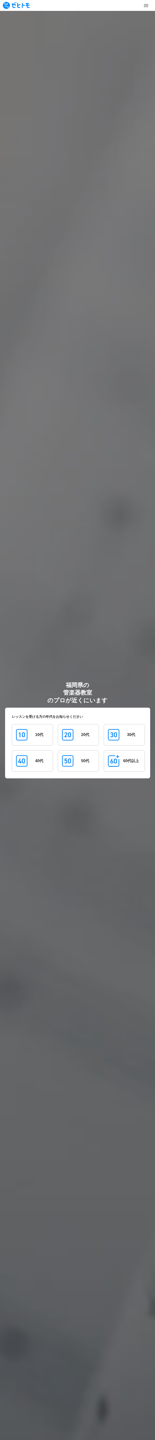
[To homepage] (16, 5)
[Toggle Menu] (146, 5)
